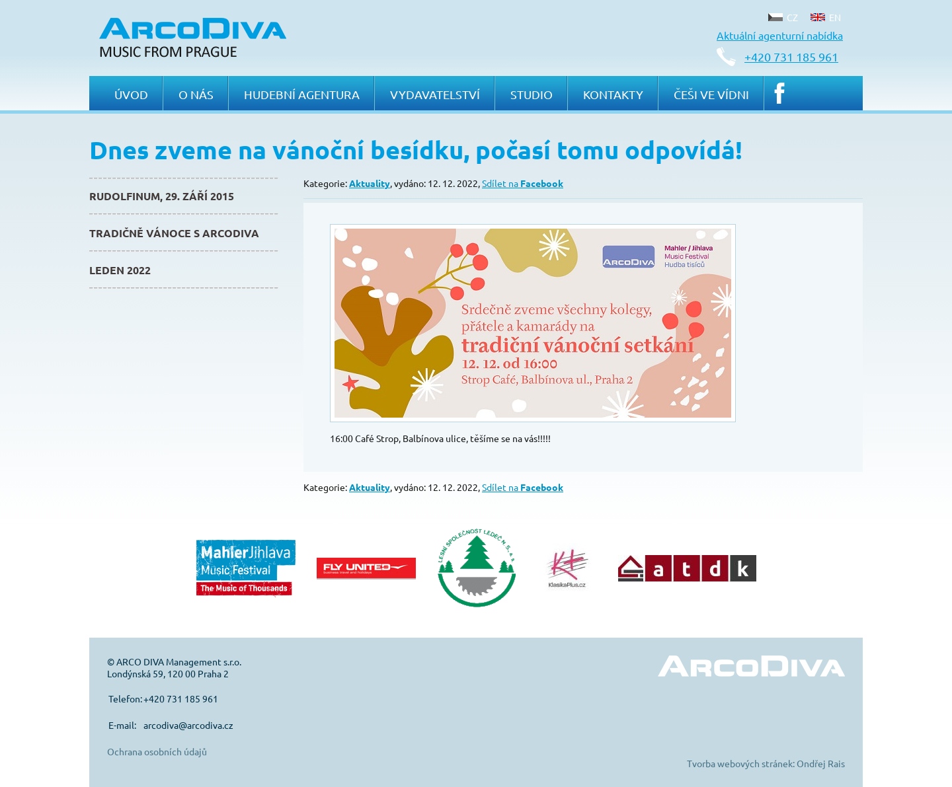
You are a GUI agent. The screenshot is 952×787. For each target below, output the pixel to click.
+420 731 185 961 (791, 56)
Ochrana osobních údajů (157, 751)
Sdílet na (522, 183)
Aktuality (369, 183)
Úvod (131, 94)
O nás (196, 94)
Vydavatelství (435, 94)
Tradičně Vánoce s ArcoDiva (174, 233)
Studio (531, 94)
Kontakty (613, 94)
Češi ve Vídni (711, 94)
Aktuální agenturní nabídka (780, 35)
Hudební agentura (302, 94)
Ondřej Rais (821, 763)
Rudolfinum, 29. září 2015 (161, 196)
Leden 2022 (120, 270)
